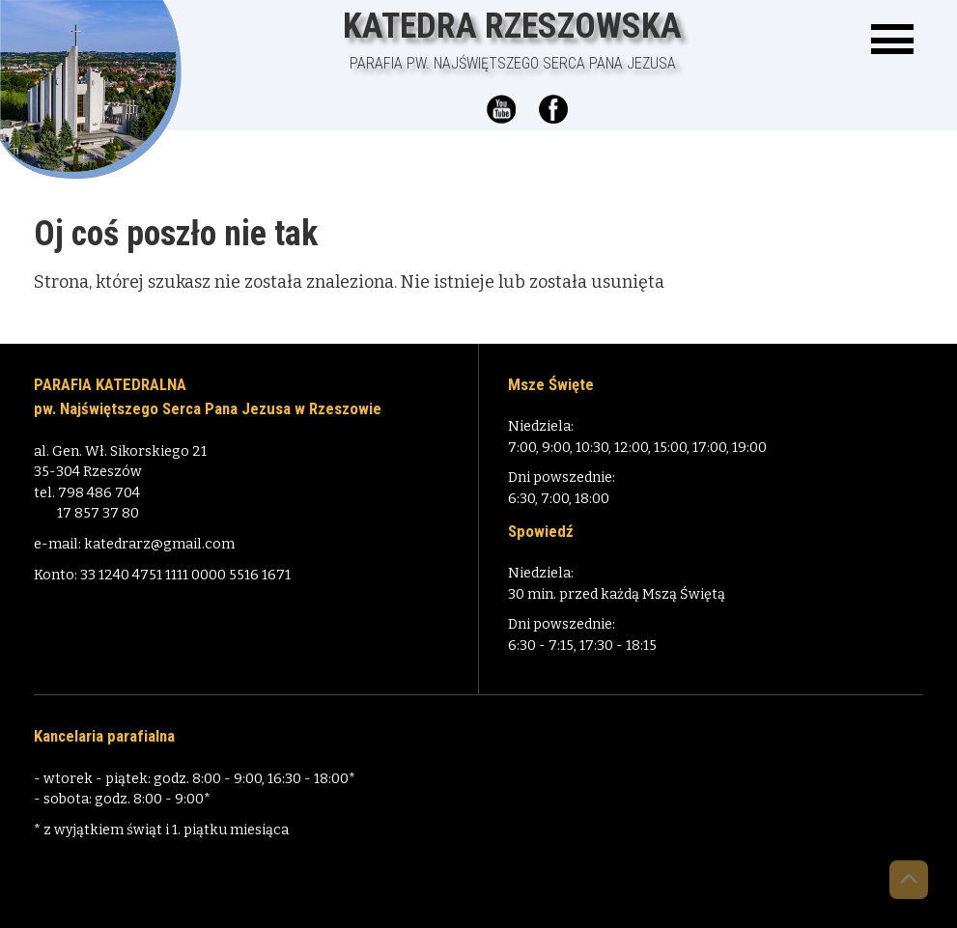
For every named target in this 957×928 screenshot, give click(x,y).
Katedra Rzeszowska (512, 40)
